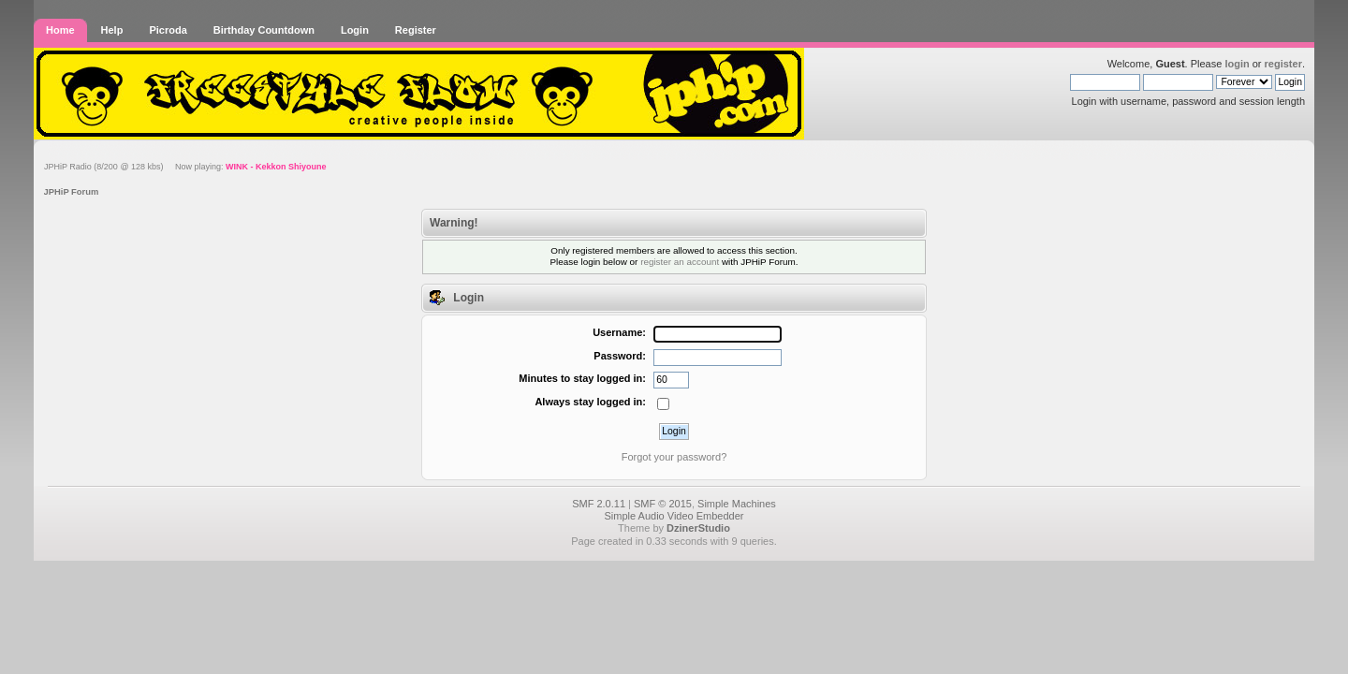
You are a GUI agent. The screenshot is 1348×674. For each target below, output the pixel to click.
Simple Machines (736, 503)
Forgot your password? (674, 456)
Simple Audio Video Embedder (673, 515)
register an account (679, 261)
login (1236, 63)
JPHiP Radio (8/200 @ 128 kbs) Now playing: (185, 166)
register (1283, 63)
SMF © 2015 (663, 503)
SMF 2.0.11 (598, 503)
